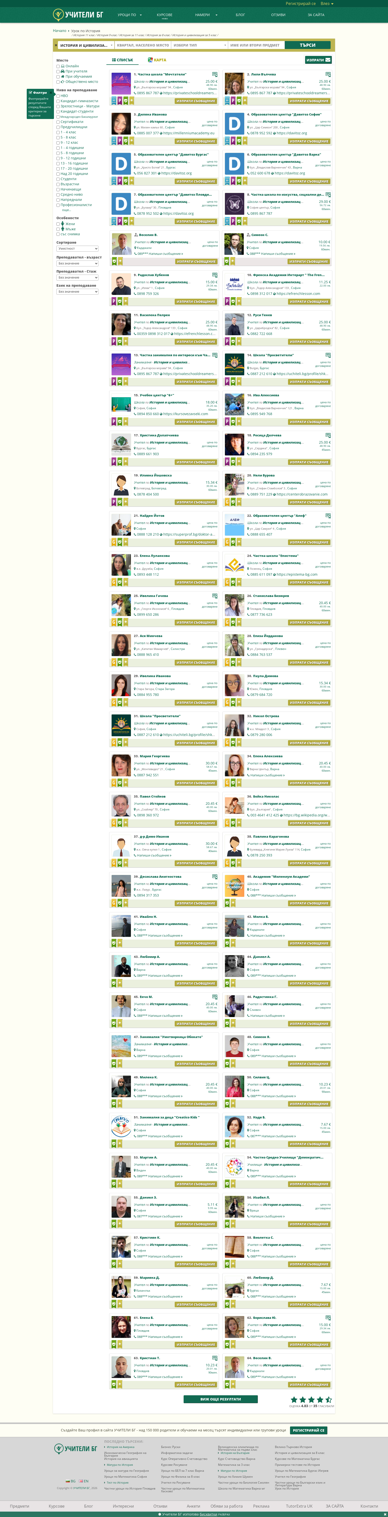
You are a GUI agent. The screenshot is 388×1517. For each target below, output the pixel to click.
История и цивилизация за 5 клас (194, 35)
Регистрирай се (301, 3)
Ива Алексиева (266, 395)
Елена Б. (147, 1317)
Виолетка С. (263, 1237)
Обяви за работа (227, 1506)
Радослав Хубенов (153, 275)
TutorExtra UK (299, 1506)
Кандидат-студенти (75, 111)
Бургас (171, 167)
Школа (139, 81)
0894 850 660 (148, 413)
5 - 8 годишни (70, 152)
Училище (254, 1164)
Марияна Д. (150, 1277)
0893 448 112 (148, 574)
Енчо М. (146, 997)
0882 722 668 (261, 333)
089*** (160, 253)
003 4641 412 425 (264, 815)
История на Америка (120, 1447)
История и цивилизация (170, 81)
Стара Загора (165, 689)
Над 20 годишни (72, 173)
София (178, 87)
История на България (235, 1453)
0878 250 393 (261, 855)
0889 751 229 (261, 494)
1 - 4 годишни (70, 147)
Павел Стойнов (153, 796)
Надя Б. (259, 1117)
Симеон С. (259, 235)
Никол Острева (266, 716)
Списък (122, 59)
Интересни (123, 1506)
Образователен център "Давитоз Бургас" (173, 154)
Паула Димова (265, 676)
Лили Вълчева (263, 74)
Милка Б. (261, 916)
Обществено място (77, 81)
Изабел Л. (261, 1197)
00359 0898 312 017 (153, 333)
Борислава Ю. (264, 1317)
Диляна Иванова (152, 114)
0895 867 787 (148, 93)
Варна (297, 167)
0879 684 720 (261, 694)
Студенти (66, 178)
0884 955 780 (148, 694)
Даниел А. (261, 956)
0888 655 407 (261, 534)
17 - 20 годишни (72, 168)
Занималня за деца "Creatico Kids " (170, 1117)
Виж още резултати (220, 1399)
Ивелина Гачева (154, 595)
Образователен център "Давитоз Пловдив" (175, 194)
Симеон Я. (261, 1037)
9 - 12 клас (67, 142)
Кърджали (144, 248)
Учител (252, 81)
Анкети (193, 1506)
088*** (272, 253)
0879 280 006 (261, 734)
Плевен (280, 649)
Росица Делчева (267, 435)
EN (84, 1481)
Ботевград (158, 488)
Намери (206, 14)
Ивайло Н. (148, 916)
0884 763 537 (261, 654)
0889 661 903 (148, 453)
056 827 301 (147, 173)
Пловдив (164, 207)
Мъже (66, 228)
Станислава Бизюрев (271, 595)
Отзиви (278, 14)
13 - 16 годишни (72, 163)
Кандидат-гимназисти (77, 100)
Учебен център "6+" (157, 395)
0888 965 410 (148, 654)
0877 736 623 (261, 614)
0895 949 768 (261, 413)
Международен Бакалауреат (77, 117)
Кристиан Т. (150, 1358)
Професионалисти (74, 204)
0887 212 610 (261, 373)
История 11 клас (84, 35)
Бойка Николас (266, 796)
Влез (327, 3)
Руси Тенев (262, 315)
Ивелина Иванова (155, 676)
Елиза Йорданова (268, 636)
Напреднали (69, 199)
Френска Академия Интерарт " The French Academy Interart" (305, 275)
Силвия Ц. (261, 1077)
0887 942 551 (148, 775)
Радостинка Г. (265, 997)
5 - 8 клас (66, 137)
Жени (65, 223)
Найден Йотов (152, 515)
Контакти (369, 1506)
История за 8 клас (158, 35)
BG (70, 1481)
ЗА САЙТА (316, 14)
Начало (59, 30)
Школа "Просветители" (273, 355)
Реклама (261, 1506)
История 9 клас (107, 35)
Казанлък (143, 1290)
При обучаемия (74, 76)
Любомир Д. (263, 1277)
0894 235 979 (261, 453)
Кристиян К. (150, 1237)
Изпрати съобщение (196, 101)
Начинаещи (68, 189)
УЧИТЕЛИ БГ (81, 1488)
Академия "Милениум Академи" (281, 876)
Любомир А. (150, 956)
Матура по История (120, 1465)
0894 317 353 (148, 895)
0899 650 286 (148, 614)
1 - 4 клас (66, 132)
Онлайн (67, 66)
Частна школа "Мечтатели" (162, 74)
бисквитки (208, 1514)
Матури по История (234, 1470)
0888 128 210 (148, 534)
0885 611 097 (261, 574)
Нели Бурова (264, 475)
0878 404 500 (148, 494)
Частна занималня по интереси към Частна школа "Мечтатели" (196, 355)
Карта (157, 59)
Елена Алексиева (268, 756)
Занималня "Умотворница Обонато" (171, 1037)
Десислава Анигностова (160, 876)
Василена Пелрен (155, 315)
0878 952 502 (148, 213)
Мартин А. (148, 1157)
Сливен (255, 1010)
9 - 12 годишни (71, 158)
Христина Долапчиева (159, 435)
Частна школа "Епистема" (276, 555)
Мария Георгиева (155, 756)
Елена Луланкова (155, 555)
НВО (62, 95)
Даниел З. (148, 1197)
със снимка (68, 234)
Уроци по (130, 14)
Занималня (142, 362)
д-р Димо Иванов (154, 836)
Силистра (178, 649)
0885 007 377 (148, 133)
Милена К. (149, 1077)
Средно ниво (69, 194)
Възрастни (67, 184)
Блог (240, 14)
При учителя (71, 71)
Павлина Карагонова (271, 836)
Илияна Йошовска (156, 475)
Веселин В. (148, 235)
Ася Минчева (151, 636)
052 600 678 (260, 173)
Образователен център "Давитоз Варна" (286, 154)
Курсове (165, 16)
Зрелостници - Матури (77, 106)
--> (77, 249)
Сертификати (69, 121)
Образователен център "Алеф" (280, 515)
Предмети (19, 1506)
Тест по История (117, 1482)
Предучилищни (71, 126)
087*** (273, 1136)
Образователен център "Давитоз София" (286, 114)
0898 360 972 (148, 815)
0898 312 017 (261, 293)
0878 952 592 (261, 133)
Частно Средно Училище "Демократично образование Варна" (306, 1157)
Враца (254, 1210)
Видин (141, 1170)
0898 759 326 (148, 293)
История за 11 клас (131, 35)
